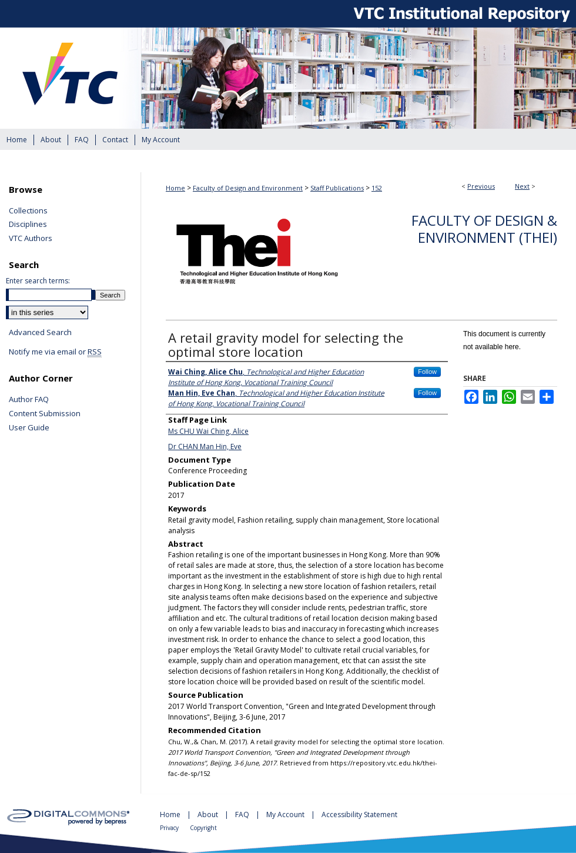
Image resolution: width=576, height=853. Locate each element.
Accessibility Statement (359, 814)
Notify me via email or (55, 352)
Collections (28, 211)
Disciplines (28, 224)
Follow (427, 371)
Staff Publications (337, 187)
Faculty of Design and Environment (248, 187)
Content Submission (45, 414)
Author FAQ (29, 399)
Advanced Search (40, 332)
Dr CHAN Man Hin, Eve (205, 446)
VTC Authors (30, 238)
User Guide (29, 428)
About (208, 814)
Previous (481, 186)
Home (175, 187)
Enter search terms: (38, 281)
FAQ (243, 814)
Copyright (203, 828)
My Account (286, 814)
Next (522, 186)
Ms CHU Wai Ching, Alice (208, 431)
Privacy (170, 828)
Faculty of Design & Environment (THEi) (484, 228)
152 (376, 187)
